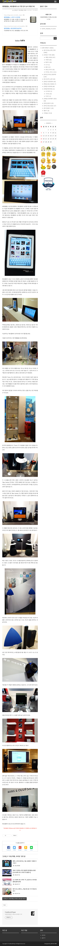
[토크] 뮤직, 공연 (49, 79)
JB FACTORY (54, 943)
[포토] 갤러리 (48, 103)
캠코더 (48, 62)
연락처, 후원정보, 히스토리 (49, 28)
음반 (47, 67)
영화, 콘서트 (50, 69)
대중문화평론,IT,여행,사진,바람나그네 (13, 914)
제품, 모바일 (50, 57)
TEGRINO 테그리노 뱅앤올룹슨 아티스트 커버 (16, 30)
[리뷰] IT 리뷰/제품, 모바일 (20, 10)
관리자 (43, 935)
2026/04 (48, 123)
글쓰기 (43, 938)
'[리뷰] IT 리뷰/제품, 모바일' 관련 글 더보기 (14, 898)
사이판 (48, 94)
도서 (47, 65)
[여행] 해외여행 (49, 89)
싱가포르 (48, 91)
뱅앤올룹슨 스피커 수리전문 (12, 17)
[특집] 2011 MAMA (49, 84)
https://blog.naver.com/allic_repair (13, 15)
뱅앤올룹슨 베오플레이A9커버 (13, 28)
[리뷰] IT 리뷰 (49, 55)
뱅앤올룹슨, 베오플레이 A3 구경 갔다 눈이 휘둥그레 (18, 6)
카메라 (48, 60)
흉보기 (46, 110)
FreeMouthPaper (10, 912)
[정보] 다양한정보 (49, 81)
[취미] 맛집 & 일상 (49, 106)
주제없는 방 (47, 113)
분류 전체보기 (47, 48)
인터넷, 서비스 (50, 72)
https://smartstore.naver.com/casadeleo (14, 26)
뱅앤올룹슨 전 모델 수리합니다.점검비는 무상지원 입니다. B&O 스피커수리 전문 (15, 20)
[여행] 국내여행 (49, 86)
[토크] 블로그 (48, 108)
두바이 (48, 96)
